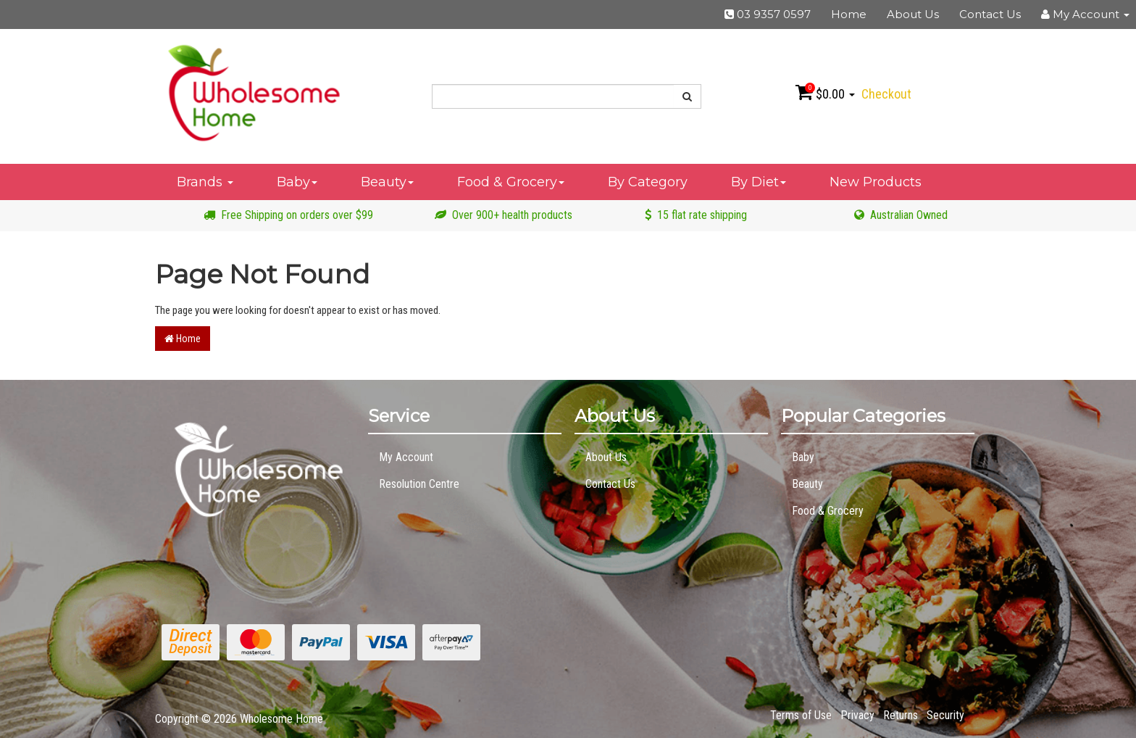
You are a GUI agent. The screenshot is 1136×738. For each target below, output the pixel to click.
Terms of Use (801, 715)
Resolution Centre (419, 484)
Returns (900, 715)
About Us (913, 14)
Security (945, 715)
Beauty (387, 182)
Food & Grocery (510, 182)
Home (848, 14)
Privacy (857, 715)
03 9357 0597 (767, 14)
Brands (205, 182)
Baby (297, 182)
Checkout (886, 93)
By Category (648, 182)
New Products (876, 182)
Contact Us (990, 14)
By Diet (758, 182)
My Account (406, 457)
